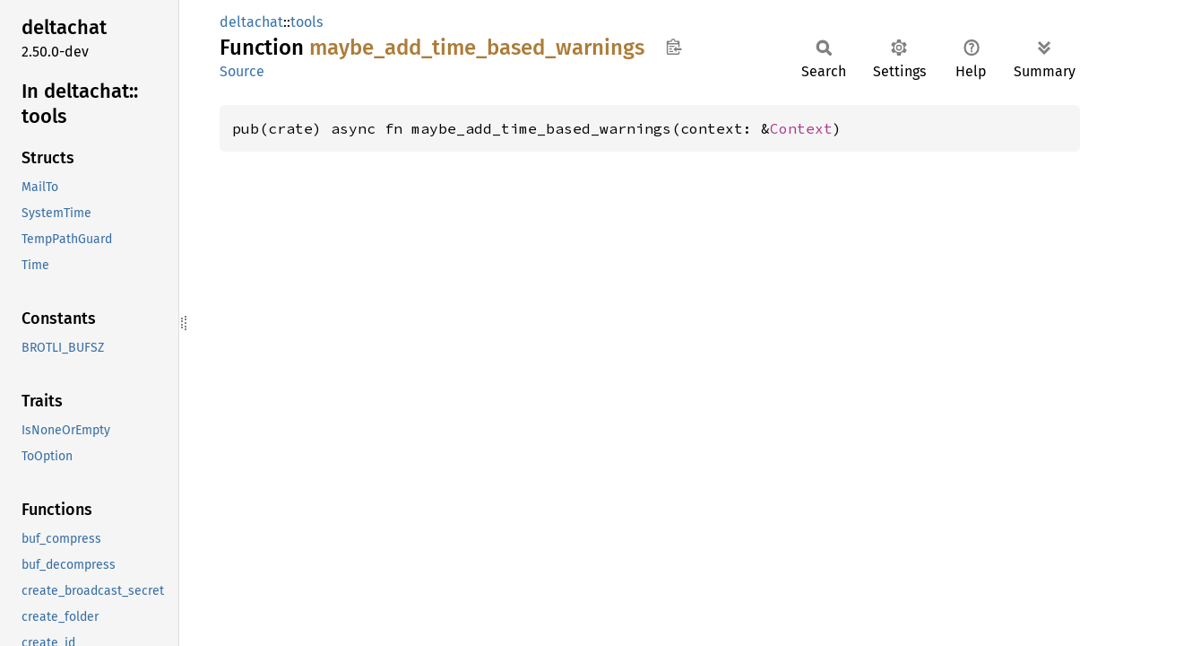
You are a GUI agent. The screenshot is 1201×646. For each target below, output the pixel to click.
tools (306, 22)
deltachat (251, 22)
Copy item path (673, 46)
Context (801, 128)
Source (242, 71)
